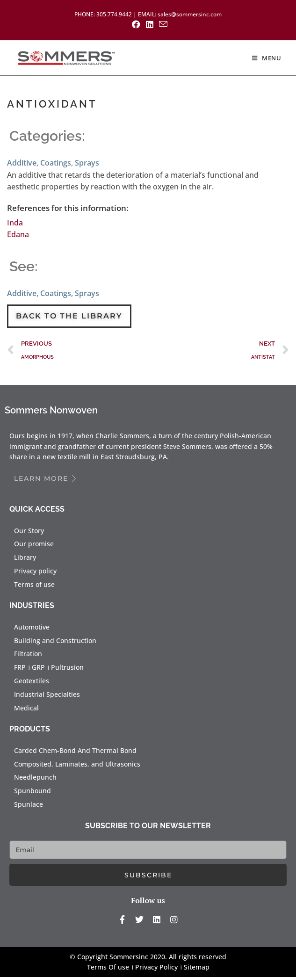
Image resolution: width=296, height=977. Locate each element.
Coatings (55, 163)
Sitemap (196, 967)
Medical (26, 707)
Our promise (34, 543)
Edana (18, 234)
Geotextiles (31, 680)
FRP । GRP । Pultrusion (49, 667)
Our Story (29, 530)
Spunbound (32, 790)
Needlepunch (35, 777)
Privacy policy (35, 570)
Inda (15, 222)
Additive (21, 163)
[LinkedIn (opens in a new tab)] (149, 24)
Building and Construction (55, 640)
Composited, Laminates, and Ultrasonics (77, 764)
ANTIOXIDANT (52, 104)
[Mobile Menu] (267, 58)
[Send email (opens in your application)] (161, 24)
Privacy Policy (156, 967)
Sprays (87, 163)
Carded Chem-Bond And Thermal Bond (75, 750)
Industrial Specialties (47, 694)
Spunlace (28, 804)
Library (25, 557)
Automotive (32, 626)
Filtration (28, 653)
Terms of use (34, 584)
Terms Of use (108, 967)
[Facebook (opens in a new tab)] (136, 24)
